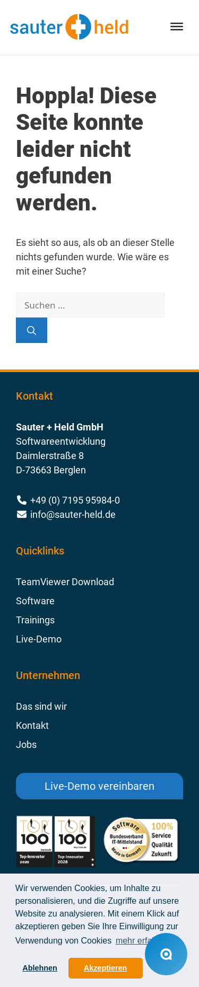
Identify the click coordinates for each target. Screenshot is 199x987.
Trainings (35, 619)
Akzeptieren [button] (105, 968)
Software (35, 600)
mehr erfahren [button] (142, 940)
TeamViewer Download (65, 581)
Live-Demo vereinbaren (99, 786)
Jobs (26, 744)
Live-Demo (39, 639)
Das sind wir (41, 706)
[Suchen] (31, 330)
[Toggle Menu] (176, 26)
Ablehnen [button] (39, 968)
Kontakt (32, 725)
